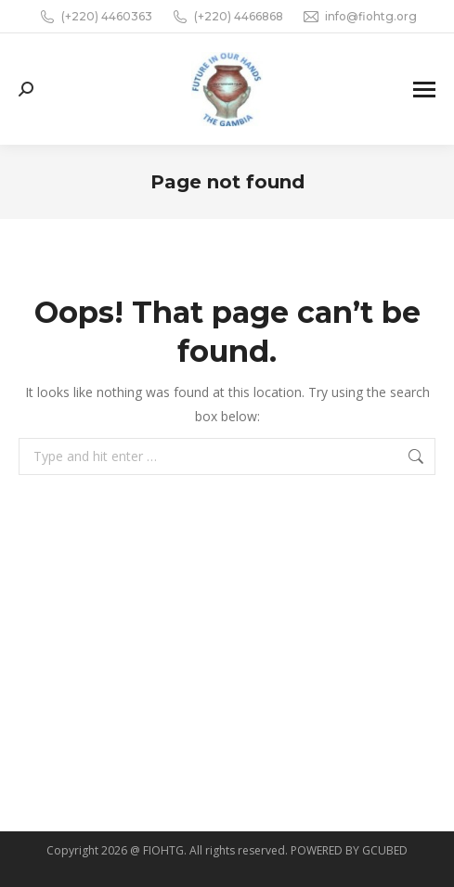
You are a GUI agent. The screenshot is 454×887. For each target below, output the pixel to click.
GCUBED (385, 850)
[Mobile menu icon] (424, 89)
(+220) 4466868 (227, 16)
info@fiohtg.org (359, 16)
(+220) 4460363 (95, 16)
